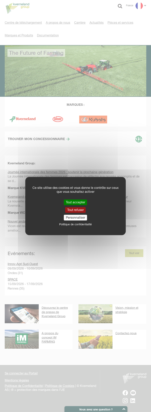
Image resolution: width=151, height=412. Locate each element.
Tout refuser (75, 210)
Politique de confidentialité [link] (75, 224)
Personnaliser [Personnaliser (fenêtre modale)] (75, 217)
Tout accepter (75, 202)
